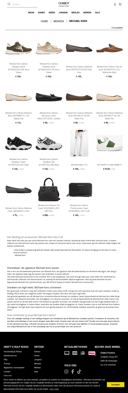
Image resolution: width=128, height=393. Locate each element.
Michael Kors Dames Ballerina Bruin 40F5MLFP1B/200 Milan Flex (79, 116)
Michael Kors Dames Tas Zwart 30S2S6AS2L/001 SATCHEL (49, 208)
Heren (52, 12)
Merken (87, 12)
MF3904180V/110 (79, 165)
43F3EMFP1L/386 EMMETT (109, 165)
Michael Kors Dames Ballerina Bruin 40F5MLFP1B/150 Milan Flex (109, 116)
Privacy (7, 363)
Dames (41, 12)
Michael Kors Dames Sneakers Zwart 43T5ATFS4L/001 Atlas (18, 162)
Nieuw (31, 12)
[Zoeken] (9, 4)
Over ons (8, 375)
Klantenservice (10, 355)
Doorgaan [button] (116, 385)
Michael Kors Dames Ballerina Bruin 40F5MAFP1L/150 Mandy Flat (18, 116)
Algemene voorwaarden (14, 367)
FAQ (5, 359)
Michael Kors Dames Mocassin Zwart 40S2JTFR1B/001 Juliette (48, 116)
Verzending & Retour (13, 351)
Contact (7, 371)
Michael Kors (78, 21)
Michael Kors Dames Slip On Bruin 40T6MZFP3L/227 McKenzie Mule (109, 70)
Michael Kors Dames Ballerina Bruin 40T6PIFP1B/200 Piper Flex (79, 70)
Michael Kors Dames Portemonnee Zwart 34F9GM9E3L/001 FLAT (79, 208)
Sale (97, 12)
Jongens (63, 12)
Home (44, 21)
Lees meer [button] (54, 389)
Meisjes (76, 12)
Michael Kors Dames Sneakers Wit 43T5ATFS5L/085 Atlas (48, 162)
